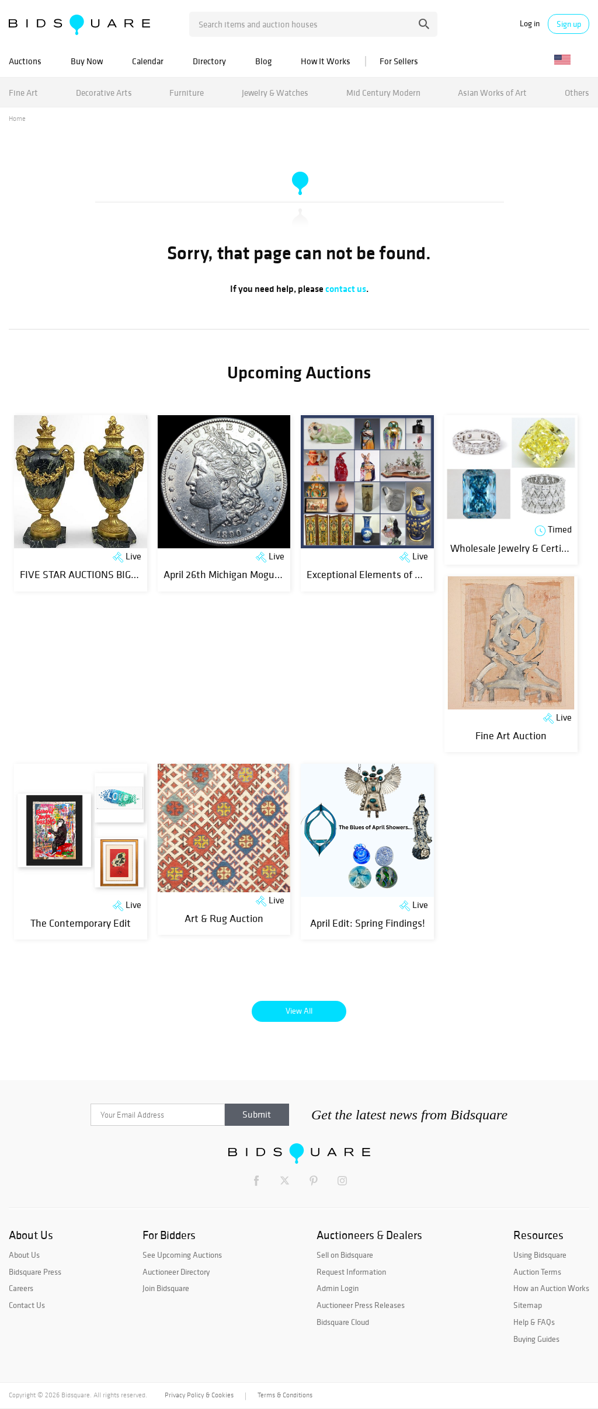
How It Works (325, 61)
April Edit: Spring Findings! (367, 923)
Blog (263, 61)
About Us (24, 1255)
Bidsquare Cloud (343, 1322)
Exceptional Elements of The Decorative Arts (403, 574)
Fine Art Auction (511, 735)
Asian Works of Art (492, 92)
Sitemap (527, 1305)
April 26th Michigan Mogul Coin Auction (249, 574)
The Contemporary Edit (80, 923)
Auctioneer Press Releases (361, 1305)
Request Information (351, 1272)
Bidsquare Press (35, 1272)
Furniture (186, 92)
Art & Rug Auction (224, 918)
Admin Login (338, 1288)
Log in (530, 23)
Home (17, 118)
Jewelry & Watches (275, 92)
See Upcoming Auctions (182, 1255)
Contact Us (27, 1305)
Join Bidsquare (165, 1288)
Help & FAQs (534, 1322)
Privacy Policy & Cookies (199, 1395)
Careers (21, 1288)
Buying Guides (536, 1339)
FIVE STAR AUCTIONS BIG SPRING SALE (106, 574)
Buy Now (87, 61)
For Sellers (399, 61)
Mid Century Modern (383, 92)
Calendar (148, 61)
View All (299, 1011)
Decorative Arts (104, 92)
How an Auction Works (551, 1288)
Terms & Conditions (285, 1395)
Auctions (25, 61)
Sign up (569, 24)
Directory (209, 61)
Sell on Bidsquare (345, 1255)
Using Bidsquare (539, 1255)
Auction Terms (537, 1272)
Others (577, 92)
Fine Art (23, 92)
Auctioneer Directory (176, 1272)
